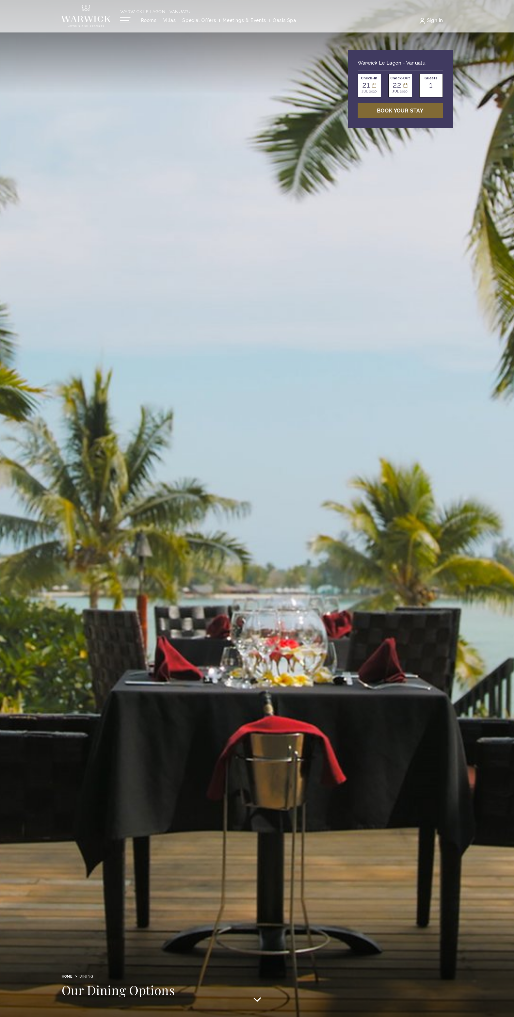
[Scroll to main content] (257, 1000)
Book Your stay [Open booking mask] (400, 111)
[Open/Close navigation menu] (125, 24)
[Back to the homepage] (86, 20)
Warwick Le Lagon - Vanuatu (155, 15)
